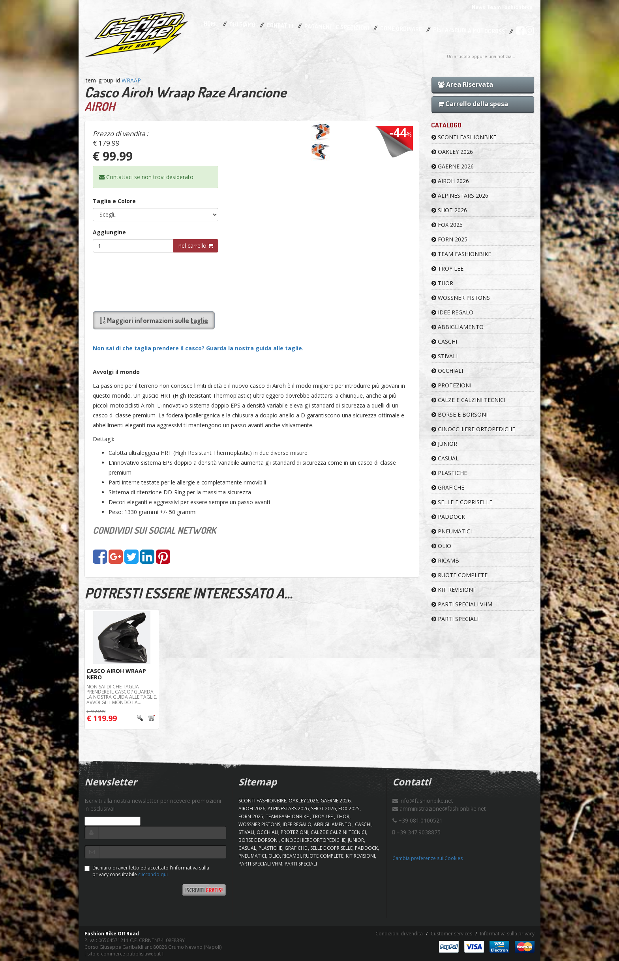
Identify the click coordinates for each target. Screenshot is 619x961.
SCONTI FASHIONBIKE (463, 137)
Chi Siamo (242, 25)
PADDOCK (448, 516)
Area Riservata (465, 84)
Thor (442, 283)
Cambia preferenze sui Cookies (427, 858)
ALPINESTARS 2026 (459, 195)
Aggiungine (109, 232)
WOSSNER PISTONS (460, 297)
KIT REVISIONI (453, 589)
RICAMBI (446, 560)
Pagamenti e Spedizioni (336, 27)
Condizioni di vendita (399, 933)
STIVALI (444, 356)
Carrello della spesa (473, 103)
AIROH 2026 (450, 181)
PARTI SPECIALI (454, 619)
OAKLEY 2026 (452, 151)
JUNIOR (444, 443)
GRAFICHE (447, 487)
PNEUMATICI (451, 531)
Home (211, 24)
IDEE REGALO (452, 312)
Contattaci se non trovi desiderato (146, 177)
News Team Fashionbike (502, 7)
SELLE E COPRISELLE (461, 502)
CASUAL (445, 458)
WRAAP (131, 80)
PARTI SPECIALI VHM (461, 604)
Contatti (279, 26)
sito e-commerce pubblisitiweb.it (124, 953)
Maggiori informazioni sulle (153, 320)
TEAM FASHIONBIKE (461, 254)
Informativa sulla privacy (507, 933)
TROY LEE (447, 268)
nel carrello (195, 245)
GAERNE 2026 (452, 166)
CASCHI (444, 341)
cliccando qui (153, 874)
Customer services (451, 933)
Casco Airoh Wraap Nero (116, 674)
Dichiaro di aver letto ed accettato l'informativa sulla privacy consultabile (146, 871)
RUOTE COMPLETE (459, 575)
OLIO (441, 546)
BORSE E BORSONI (459, 414)
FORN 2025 (449, 239)
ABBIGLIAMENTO (457, 327)
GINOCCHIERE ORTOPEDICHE (473, 429)
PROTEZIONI (451, 385)
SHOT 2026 (449, 210)
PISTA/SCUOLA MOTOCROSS (469, 31)
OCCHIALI (447, 370)
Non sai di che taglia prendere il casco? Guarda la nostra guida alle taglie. (198, 348)
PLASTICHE (449, 473)
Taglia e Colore (114, 201)
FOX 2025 (447, 224)
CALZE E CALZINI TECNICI (468, 400)
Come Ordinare (401, 28)
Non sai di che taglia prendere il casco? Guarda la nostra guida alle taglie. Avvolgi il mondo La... (121, 694)
